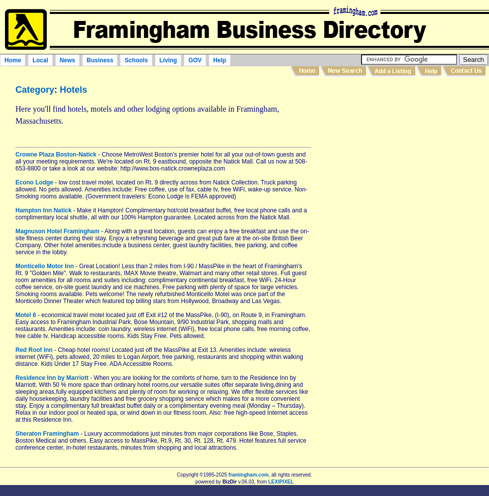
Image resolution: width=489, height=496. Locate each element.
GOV (195, 60)
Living (168, 60)
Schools (136, 60)
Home (12, 60)
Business (100, 60)
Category (34, 90)
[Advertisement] (380, 185)
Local (40, 60)
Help (219, 60)
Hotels (73, 90)
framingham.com (249, 475)
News (67, 60)
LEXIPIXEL (281, 482)
